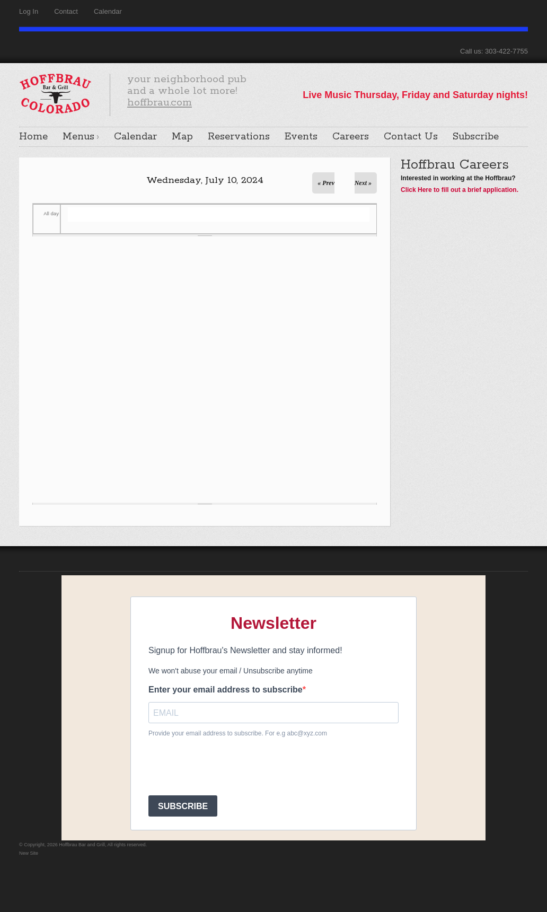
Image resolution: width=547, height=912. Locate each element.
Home (33, 136)
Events (301, 136)
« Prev (325, 183)
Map (182, 136)
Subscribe (476, 136)
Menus (78, 136)
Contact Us (411, 136)
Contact (66, 11)
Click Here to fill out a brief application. (459, 190)
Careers (350, 136)
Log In (28, 11)
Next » (363, 183)
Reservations (239, 136)
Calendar (108, 11)
